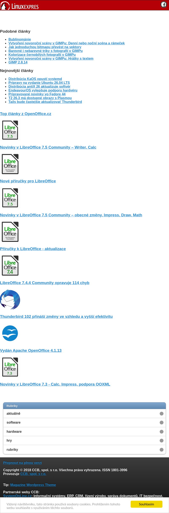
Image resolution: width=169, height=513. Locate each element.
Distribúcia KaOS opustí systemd (35, 79)
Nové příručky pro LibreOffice (28, 181)
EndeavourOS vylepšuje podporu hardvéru (42, 90)
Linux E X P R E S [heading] (84, 5)
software (14, 422)
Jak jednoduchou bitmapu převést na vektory (44, 47)
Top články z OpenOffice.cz (25, 113)
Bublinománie (19, 39)
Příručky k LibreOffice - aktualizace (33, 249)
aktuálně (13, 413)
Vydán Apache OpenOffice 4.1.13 (31, 350)
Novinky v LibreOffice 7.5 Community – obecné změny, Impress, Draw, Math (71, 215)
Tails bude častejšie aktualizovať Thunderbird (45, 102)
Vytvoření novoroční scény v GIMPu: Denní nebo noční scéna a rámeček (66, 43)
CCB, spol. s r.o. (33, 474)
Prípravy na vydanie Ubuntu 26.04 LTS (39, 83)
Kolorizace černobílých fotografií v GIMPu (42, 54)
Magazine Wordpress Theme (33, 485)
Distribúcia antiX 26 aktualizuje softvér (39, 86)
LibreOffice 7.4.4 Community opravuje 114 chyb (44, 282)
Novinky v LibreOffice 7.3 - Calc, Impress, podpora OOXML (55, 384)
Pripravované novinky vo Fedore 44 (36, 94)
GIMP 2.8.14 (18, 62)
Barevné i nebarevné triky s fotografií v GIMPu (45, 51)
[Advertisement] (83, 19)
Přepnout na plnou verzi (22, 463)
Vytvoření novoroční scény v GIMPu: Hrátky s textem (50, 58)
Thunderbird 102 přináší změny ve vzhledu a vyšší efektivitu (56, 316)
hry (9, 440)
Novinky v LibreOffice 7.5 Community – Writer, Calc (48, 147)
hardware (14, 431)
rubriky (12, 449)
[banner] (84, 5)
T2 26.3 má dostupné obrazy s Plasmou (40, 98)
